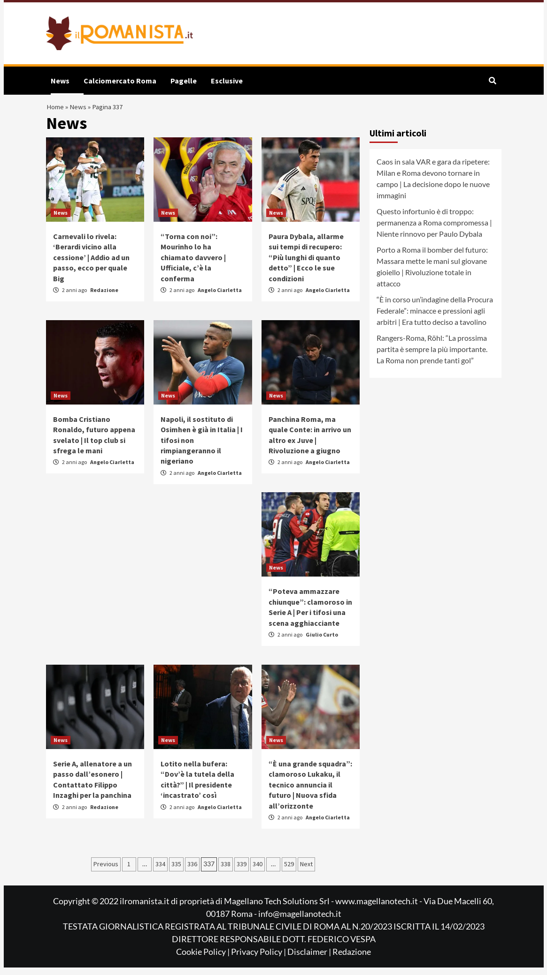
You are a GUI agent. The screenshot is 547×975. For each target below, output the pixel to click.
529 (289, 871)
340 (257, 871)
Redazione (104, 296)
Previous (105, 871)
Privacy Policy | (259, 959)
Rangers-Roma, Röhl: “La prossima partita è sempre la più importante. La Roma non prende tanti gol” (432, 356)
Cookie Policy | (203, 959)
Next (306, 871)
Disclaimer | (309, 959)
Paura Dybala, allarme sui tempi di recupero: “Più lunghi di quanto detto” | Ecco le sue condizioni (306, 264)
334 (160, 871)
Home (57, 110)
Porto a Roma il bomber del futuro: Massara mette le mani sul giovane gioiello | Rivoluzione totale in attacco (432, 274)
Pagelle (183, 80)
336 (192, 871)
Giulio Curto (322, 641)
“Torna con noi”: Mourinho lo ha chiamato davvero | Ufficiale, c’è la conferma (193, 264)
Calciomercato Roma (120, 80)
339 (242, 871)
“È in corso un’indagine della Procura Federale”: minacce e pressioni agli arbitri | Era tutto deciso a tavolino (435, 318)
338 (226, 871)
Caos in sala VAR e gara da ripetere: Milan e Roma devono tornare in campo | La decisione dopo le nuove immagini (433, 186)
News (60, 80)
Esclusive (227, 80)
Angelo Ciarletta (220, 296)
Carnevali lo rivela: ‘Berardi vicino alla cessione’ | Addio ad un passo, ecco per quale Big (91, 264)
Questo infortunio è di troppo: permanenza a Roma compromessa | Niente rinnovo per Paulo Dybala (434, 230)
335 (176, 871)
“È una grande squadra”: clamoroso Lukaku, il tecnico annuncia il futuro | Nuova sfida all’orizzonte (310, 792)
